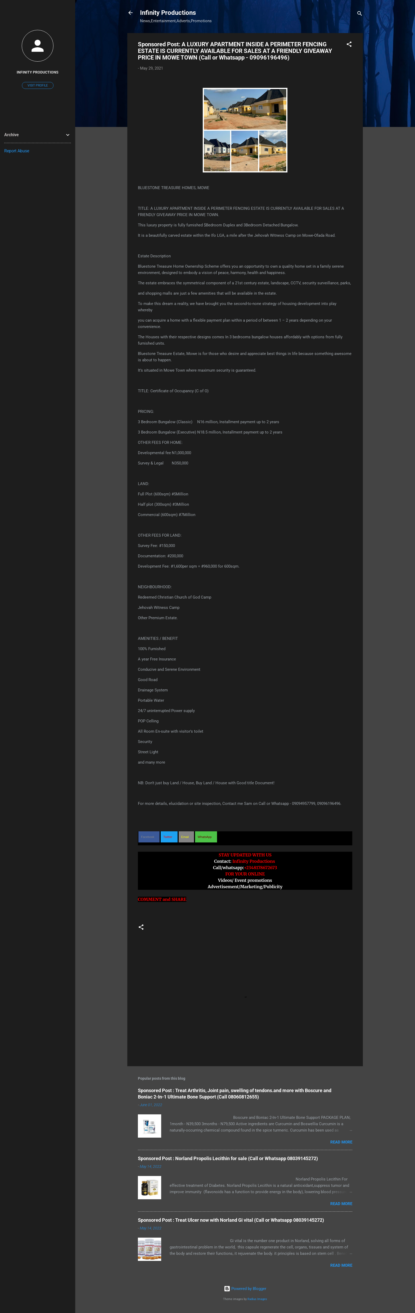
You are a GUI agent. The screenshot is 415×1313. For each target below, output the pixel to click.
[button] (349, 45)
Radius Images (257, 1299)
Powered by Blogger (245, 1288)
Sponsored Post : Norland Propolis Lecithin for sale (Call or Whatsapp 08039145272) (228, 1158)
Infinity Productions (168, 12)
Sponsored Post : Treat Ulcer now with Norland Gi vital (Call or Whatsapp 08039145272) (231, 1220)
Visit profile (38, 85)
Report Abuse (16, 150)
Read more (341, 1142)
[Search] (360, 14)
